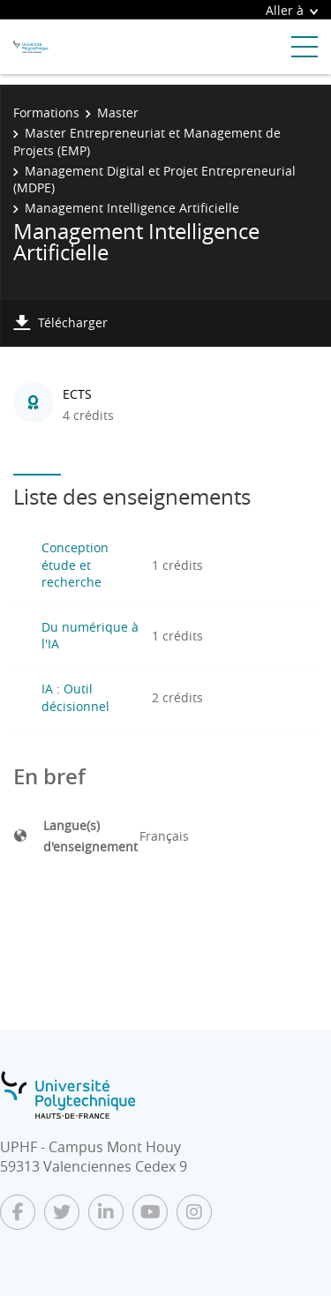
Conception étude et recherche (75, 564)
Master (118, 112)
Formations (46, 112)
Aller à (292, 10)
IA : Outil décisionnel (75, 697)
